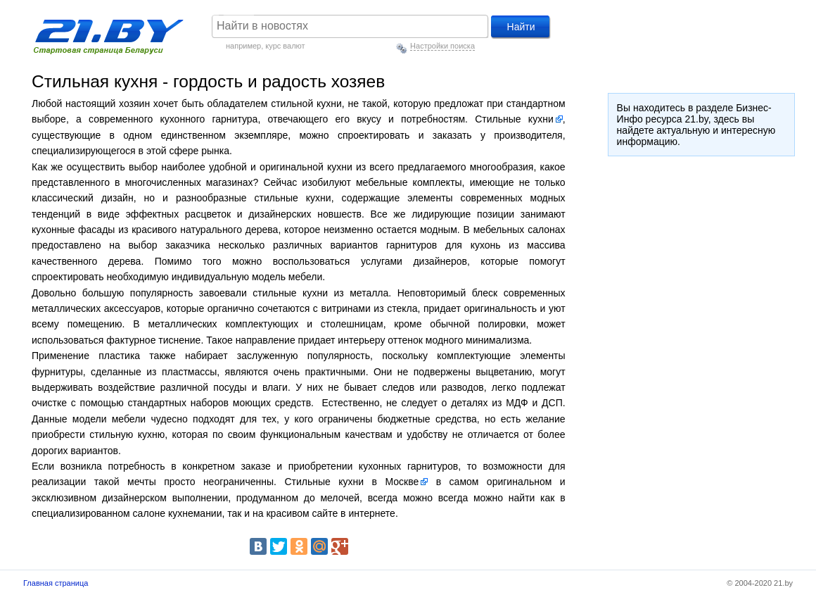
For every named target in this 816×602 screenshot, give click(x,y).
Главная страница (55, 583)
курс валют (285, 46)
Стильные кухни (514, 119)
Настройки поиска (442, 46)
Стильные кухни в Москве (351, 481)
